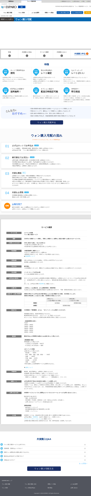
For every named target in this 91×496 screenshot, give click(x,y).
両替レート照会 (49, 12)
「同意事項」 (35, 417)
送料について (29, 367)
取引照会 (50, 487)
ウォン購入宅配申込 (46, 122)
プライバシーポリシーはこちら (33, 419)
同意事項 (41, 283)
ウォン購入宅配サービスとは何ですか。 (43, 444)
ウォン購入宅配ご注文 (63, 12)
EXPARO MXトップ (7, 480)
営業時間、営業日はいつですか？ (43, 448)
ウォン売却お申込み (77, 12)
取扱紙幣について (30, 256)
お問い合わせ (74, 487)
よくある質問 (35, 12)
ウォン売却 (21, 12)
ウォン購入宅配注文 (44, 468)
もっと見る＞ (83, 463)
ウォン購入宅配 (7, 12)
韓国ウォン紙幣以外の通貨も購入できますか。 (43, 452)
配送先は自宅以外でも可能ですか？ (43, 456)
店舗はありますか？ (43, 460)
